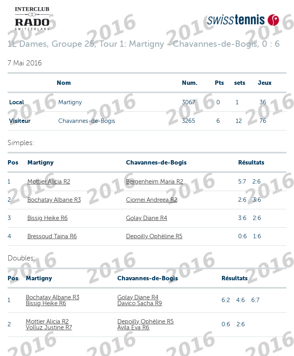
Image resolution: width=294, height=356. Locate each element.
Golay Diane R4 (146, 218)
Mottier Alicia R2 (48, 181)
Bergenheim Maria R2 (154, 181)
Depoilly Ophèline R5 (154, 236)
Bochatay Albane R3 (54, 200)
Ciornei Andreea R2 (151, 200)
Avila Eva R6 (133, 327)
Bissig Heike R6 (47, 218)
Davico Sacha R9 (139, 303)
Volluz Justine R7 (49, 327)
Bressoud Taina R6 (52, 236)
